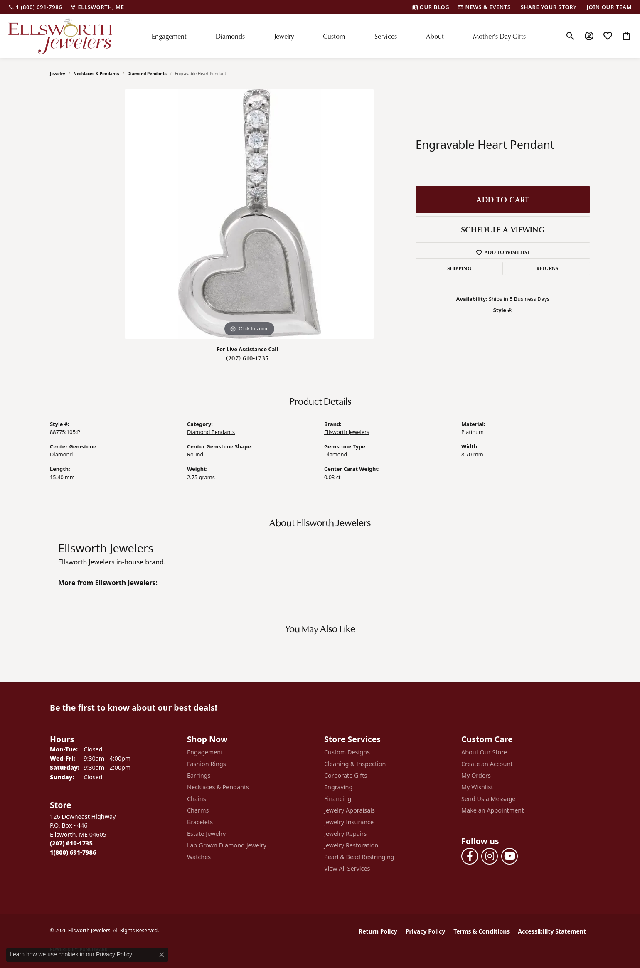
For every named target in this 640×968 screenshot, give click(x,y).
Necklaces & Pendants (96, 73)
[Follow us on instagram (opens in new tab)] (489, 856)
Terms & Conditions (481, 931)
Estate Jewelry (206, 833)
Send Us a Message (488, 799)
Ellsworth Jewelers (346, 432)
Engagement (169, 36)
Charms (198, 810)
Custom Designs (347, 752)
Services (385, 36)
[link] (35, 7)
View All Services (347, 868)
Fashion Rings (206, 764)
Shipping (459, 268)
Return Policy (378, 931)
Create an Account (486, 764)
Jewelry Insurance (349, 822)
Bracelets (200, 822)
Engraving (338, 787)
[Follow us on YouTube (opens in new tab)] (509, 856)
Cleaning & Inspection (355, 764)
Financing (337, 799)
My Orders (476, 775)
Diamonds (230, 36)
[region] (249, 214)
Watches (199, 857)
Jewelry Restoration (351, 845)
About (435, 36)
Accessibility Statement (552, 931)
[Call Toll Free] (73, 852)
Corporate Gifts (345, 775)
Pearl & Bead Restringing (359, 857)
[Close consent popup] (161, 954)
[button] (570, 36)
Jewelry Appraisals (349, 810)
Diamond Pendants (147, 73)
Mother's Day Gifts (499, 36)
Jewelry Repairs (345, 833)
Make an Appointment (492, 810)
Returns (547, 268)
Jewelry (284, 36)
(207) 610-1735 (247, 357)
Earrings (198, 775)
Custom (334, 36)
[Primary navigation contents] (338, 36)
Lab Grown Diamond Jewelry (226, 845)
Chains (196, 799)
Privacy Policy (425, 931)
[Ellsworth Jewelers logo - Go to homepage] (60, 36)
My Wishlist (477, 787)
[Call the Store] (71, 843)
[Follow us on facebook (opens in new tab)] (469, 856)
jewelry (57, 73)
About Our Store (484, 752)
